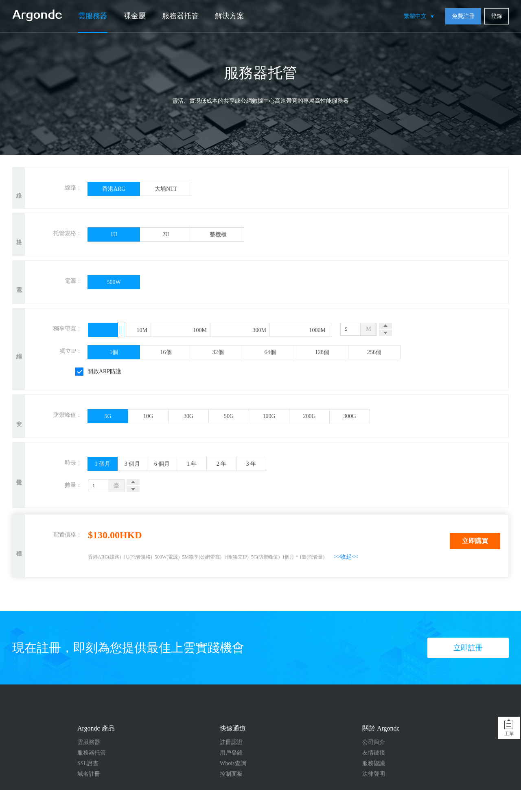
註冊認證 (231, 742)
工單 (509, 734)
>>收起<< (346, 557)
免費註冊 (463, 16)
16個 (166, 352)
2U (165, 234)
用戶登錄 (231, 753)
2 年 (222, 464)
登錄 (496, 16)
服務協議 (373, 763)
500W (113, 282)
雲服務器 (92, 16)
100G (269, 416)
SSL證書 (88, 763)
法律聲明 (373, 774)
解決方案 (229, 16)
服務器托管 (180, 16)
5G (107, 416)
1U (113, 234)
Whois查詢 (233, 763)
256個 (374, 352)
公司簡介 (373, 742)
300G (349, 416)
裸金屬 (135, 16)
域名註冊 (88, 774)
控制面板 (231, 774)
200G (309, 416)
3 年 (251, 464)
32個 (218, 352)
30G (188, 416)
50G (229, 416)
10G (148, 416)
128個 (322, 352)
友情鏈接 (373, 753)
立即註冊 (468, 648)
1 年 (192, 464)
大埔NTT (166, 189)
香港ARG (114, 189)
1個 (113, 352)
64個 (270, 352)
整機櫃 (218, 234)
